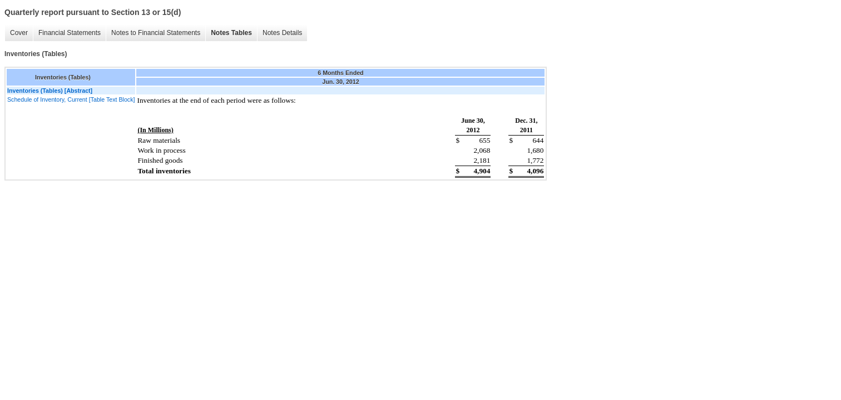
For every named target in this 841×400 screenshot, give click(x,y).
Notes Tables (231, 33)
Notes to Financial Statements (155, 33)
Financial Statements (69, 33)
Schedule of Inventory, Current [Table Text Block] (71, 99)
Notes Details (282, 33)
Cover (19, 33)
